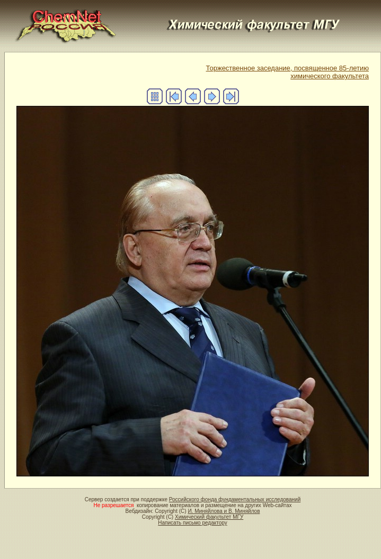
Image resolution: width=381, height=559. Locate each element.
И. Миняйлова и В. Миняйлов (224, 511)
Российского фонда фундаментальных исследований (234, 499)
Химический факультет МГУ (209, 517)
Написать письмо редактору (192, 523)
